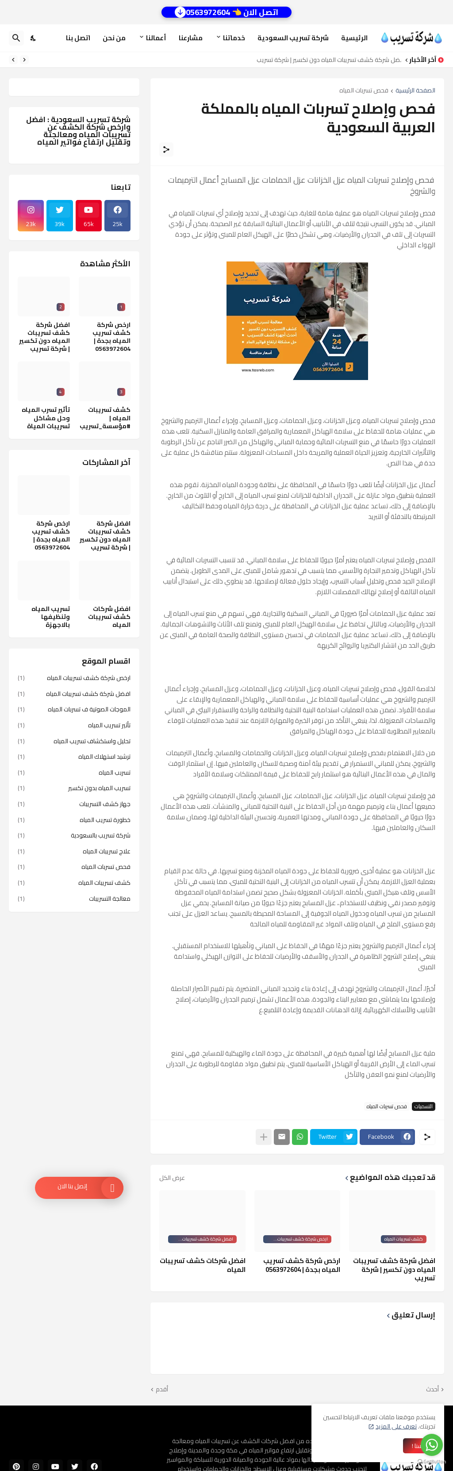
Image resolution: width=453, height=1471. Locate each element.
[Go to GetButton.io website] (432, 1462)
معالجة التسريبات (74, 898)
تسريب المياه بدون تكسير (74, 788)
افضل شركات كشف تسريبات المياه (203, 1265)
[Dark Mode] (33, 38)
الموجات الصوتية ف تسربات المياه (74, 709)
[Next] (13, 59)
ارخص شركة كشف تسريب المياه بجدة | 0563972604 (301, 1265)
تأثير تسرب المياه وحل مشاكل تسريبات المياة (46, 418)
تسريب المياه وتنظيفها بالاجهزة (50, 617)
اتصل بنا (78, 37)
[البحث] (16, 38)
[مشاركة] (166, 149)
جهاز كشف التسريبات (74, 804)
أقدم (162, 1389)
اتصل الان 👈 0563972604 (226, 12)
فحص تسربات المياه (363, 91)
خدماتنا (234, 37)
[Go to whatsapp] (432, 1445)
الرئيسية (354, 37)
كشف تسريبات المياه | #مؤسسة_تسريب (105, 418)
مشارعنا (191, 37)
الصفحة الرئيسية (415, 91)
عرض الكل (172, 1178)
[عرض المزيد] (264, 1137)
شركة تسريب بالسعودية (74, 835)
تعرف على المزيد (396, 1426)
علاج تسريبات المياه (74, 851)
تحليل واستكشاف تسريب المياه (74, 741)
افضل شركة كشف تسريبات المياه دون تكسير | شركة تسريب (326, 60)
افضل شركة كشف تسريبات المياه (74, 693)
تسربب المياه (74, 772)
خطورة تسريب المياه (74, 820)
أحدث (432, 1389)
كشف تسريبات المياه (74, 882)
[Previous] (24, 59)
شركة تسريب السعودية (293, 37)
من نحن (114, 37)
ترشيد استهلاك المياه (74, 756)
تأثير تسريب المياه (74, 725)
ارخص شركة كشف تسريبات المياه (74, 679)
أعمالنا (156, 37)
